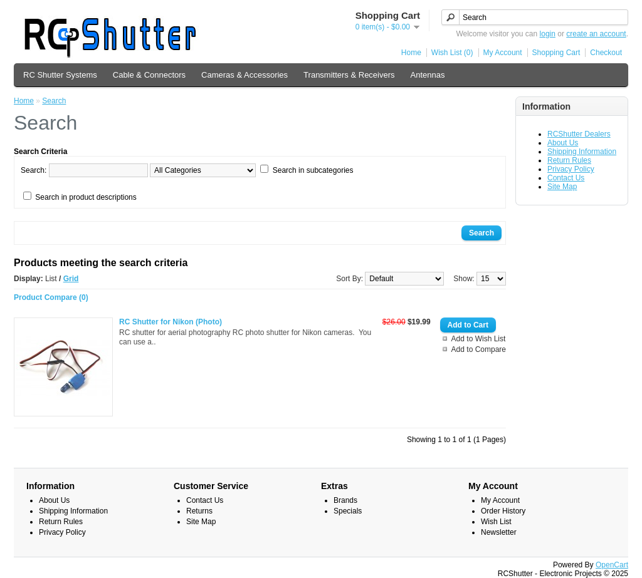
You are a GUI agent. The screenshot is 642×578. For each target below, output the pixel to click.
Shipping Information (581, 151)
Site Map (562, 186)
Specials (348, 511)
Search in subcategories (313, 170)
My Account (502, 52)
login (547, 33)
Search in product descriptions (85, 197)
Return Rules (569, 160)
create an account (596, 33)
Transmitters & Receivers (348, 75)
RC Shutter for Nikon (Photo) (170, 321)
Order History (503, 511)
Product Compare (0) (51, 297)
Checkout (606, 52)
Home (411, 52)
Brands (345, 500)
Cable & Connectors (149, 75)
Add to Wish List (478, 338)
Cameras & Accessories (244, 75)
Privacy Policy (570, 169)
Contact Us (565, 177)
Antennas (428, 75)
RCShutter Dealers (579, 134)
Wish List (496, 521)
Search (54, 100)
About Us (562, 142)
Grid (71, 278)
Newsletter (499, 532)
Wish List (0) (452, 52)
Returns (199, 511)
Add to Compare (478, 349)
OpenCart (612, 564)
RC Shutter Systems (60, 75)
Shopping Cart (556, 52)
